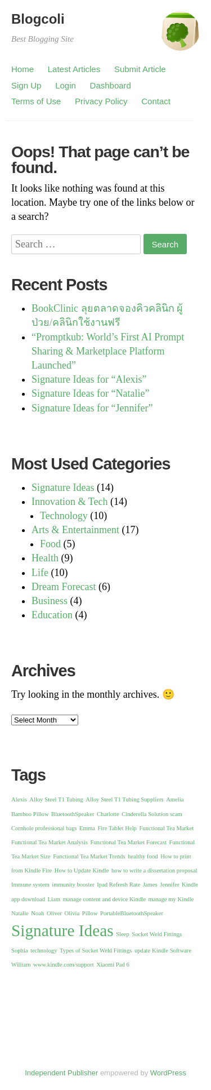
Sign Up (26, 85)
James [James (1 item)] (150, 884)
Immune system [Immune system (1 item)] (30, 884)
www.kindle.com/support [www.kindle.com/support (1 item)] (63, 964)
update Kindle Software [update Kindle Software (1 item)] (162, 950)
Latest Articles (74, 69)
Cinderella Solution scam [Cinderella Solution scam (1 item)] (152, 814)
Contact (155, 101)
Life (40, 572)
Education (52, 615)
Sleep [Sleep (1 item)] (122, 934)
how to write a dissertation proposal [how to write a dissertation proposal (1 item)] (154, 870)
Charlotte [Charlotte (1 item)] (108, 814)
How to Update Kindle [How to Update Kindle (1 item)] (82, 870)
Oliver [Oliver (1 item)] (54, 913)
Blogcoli (38, 18)
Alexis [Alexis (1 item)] (19, 799)
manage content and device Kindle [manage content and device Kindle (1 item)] (104, 899)
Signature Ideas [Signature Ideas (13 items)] (62, 930)
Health (45, 558)
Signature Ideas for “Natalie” (90, 393)
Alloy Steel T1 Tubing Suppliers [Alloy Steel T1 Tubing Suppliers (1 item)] (124, 799)
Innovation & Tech (69, 501)
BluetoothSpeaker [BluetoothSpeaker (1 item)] (72, 814)
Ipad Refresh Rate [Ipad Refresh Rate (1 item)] (118, 884)
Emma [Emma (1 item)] (87, 828)
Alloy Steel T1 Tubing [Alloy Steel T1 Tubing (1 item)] (56, 799)
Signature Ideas (63, 487)
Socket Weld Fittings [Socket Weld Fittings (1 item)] (157, 934)
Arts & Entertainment (75, 529)
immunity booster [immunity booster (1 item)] (73, 884)
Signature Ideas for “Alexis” (89, 379)
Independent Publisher (61, 1073)
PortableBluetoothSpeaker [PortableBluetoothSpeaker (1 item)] (131, 913)
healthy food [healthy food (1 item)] (143, 856)
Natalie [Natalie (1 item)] (20, 913)
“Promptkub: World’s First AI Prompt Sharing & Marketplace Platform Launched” (108, 351)
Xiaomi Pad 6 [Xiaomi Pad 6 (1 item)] (112, 964)
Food (50, 544)
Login (65, 85)
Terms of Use (36, 101)
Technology (64, 515)
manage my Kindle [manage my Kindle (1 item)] (171, 899)
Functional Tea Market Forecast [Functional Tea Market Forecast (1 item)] (129, 842)
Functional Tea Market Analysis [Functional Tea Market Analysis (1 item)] (49, 842)
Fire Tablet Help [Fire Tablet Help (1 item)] (117, 828)
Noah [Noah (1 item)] (37, 913)
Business (50, 600)
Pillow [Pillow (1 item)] (90, 913)
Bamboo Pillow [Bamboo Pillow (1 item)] (30, 814)
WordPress (168, 1073)
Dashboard (110, 85)
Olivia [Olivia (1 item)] (72, 913)
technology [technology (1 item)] (43, 950)
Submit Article (140, 69)
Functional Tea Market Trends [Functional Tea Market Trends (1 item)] (89, 856)
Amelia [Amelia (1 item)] (174, 799)
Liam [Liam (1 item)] (54, 899)
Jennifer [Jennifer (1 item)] (169, 884)
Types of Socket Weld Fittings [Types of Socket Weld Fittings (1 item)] (96, 950)
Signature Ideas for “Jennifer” (92, 408)
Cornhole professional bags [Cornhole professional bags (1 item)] (44, 828)
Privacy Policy (101, 101)
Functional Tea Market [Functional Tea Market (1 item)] (166, 828)
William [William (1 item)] (21, 964)
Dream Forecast (64, 586)
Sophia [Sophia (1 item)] (19, 950)
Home (22, 69)
